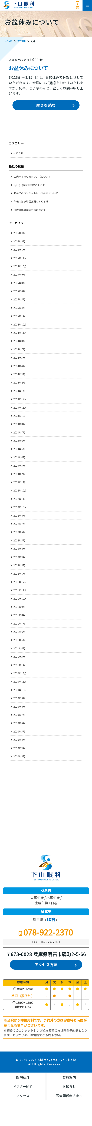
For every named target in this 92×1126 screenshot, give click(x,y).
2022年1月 (19, 574)
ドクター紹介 (23, 1086)
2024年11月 (20, 333)
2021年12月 (20, 582)
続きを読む (46, 105)
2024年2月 (19, 383)
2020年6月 (19, 723)
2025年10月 (20, 266)
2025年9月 (19, 275)
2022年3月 (19, 557)
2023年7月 (19, 432)
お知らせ (18, 153)
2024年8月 (19, 341)
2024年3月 (19, 374)
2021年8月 (19, 615)
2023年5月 (19, 449)
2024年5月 (19, 358)
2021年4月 (19, 648)
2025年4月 (19, 308)
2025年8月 (19, 283)
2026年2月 (19, 241)
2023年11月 (20, 407)
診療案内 (69, 1077)
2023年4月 (19, 457)
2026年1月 (19, 250)
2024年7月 (19, 349)
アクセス (22, 1096)
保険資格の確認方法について (31, 210)
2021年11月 (20, 590)
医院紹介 (22, 1077)
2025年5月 (19, 299)
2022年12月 (20, 491)
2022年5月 (19, 540)
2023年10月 (20, 416)
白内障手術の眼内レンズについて (33, 177)
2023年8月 (19, 424)
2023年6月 (19, 441)
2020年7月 (19, 715)
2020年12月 (20, 673)
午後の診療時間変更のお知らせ (32, 202)
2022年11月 (20, 499)
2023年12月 (20, 399)
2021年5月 (19, 640)
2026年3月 (19, 233)
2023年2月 (19, 474)
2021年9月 (19, 607)
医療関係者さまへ (69, 1096)
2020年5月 (19, 731)
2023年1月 (19, 482)
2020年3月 (19, 748)
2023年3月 (19, 466)
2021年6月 (19, 632)
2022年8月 (19, 515)
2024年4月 (19, 366)
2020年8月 (19, 706)
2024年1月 (19, 391)
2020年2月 (19, 756)
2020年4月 (19, 740)
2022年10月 (20, 507)
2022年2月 (19, 565)
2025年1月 (19, 316)
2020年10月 (20, 690)
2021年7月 (19, 623)
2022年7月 (19, 524)
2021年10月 (20, 599)
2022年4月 (19, 549)
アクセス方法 (46, 965)
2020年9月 (19, 698)
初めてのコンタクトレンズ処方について (37, 193)
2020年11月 (20, 682)
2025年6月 (19, 291)
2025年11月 (20, 258)
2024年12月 (20, 324)
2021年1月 (19, 665)
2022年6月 (19, 532)
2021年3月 (19, 657)
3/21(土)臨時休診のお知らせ (31, 185)
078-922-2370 (77, 4)
